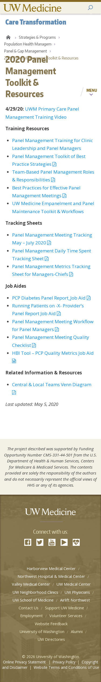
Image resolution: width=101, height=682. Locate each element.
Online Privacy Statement (25, 662)
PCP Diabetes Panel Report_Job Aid (51, 298)
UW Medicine (32, 8)
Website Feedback (51, 623)
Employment (31, 615)
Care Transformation (8, 37)
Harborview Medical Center (51, 568)
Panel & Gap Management (25, 51)
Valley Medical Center (31, 584)
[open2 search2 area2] (91, 8)
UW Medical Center (74, 584)
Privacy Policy (64, 662)
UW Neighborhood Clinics (35, 592)
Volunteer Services (65, 615)
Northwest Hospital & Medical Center (51, 576)
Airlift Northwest (75, 600)
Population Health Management (30, 44)
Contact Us (29, 607)
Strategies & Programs (37, 37)
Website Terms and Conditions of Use (66, 667)
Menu (91, 90)
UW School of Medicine (33, 600)
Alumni (77, 631)
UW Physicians (77, 592)
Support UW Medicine (64, 607)
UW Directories (51, 639)
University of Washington (42, 631)
